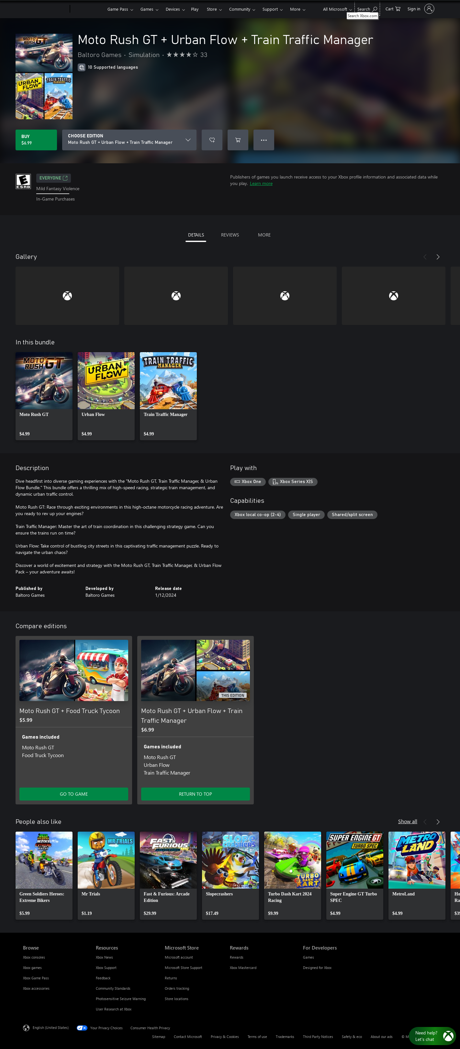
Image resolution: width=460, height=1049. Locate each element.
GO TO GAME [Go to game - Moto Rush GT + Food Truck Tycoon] (74, 794)
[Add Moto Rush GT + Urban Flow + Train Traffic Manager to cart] (238, 140)
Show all (407, 821)
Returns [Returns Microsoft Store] (171, 978)
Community (239, 9)
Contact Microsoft (188, 1036)
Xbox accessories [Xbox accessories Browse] (36, 988)
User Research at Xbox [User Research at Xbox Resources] (113, 1009)
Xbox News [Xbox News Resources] (104, 957)
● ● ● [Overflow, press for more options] (264, 140)
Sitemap (158, 1036)
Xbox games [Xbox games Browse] (32, 967)
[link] (44, 396)
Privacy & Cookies (225, 1036)
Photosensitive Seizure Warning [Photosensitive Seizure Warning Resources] (121, 999)
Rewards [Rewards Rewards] (236, 957)
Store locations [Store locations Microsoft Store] (176, 999)
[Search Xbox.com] (367, 8)
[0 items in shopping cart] (393, 8)
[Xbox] (88, 9)
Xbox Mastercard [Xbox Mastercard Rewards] (243, 967)
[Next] (438, 256)
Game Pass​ (117, 9)
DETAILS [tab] (196, 235)
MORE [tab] (264, 235)
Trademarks (285, 1036)
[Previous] (425, 256)
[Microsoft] (45, 9)
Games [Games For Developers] (308, 957)
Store (212, 9)
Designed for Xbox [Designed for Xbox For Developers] (317, 967)
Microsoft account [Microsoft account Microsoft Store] (179, 957)
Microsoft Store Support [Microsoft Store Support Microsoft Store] (183, 967)
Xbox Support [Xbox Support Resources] (106, 967)
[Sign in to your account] (420, 9)
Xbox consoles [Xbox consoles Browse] (34, 957)
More (295, 9)
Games (146, 9)
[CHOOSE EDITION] (129, 140)
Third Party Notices (318, 1036)
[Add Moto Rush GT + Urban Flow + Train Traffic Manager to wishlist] (212, 140)
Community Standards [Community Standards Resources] (113, 988)
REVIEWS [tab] (230, 235)
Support (270, 9)
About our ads (382, 1036)
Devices (173, 9)
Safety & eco (352, 1036)
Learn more (261, 183)
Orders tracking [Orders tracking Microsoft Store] (177, 988)
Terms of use (257, 1036)
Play (194, 9)
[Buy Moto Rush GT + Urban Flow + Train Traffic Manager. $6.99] (36, 140)
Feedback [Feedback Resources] (103, 978)
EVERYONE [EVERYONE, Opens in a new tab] (53, 178)
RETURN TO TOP (195, 794)
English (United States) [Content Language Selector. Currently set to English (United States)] (51, 1027)
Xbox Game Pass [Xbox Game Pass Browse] (36, 978)
